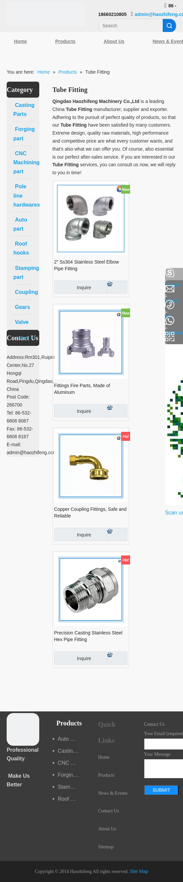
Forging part (71, 775)
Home (20, 41)
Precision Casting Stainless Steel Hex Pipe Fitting (88, 636)
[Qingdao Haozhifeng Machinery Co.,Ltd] (46, 14)
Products (65, 41)
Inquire (72, 287)
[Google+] (8, 308)
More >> (27, 338)
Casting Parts (71, 751)
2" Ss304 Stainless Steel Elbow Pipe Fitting (86, 265)
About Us (114, 41)
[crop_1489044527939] (23, 729)
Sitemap (105, 846)
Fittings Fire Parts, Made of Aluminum (82, 389)
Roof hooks (71, 799)
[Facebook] (8, 273)
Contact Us (108, 810)
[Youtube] (8, 326)
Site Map (139, 871)
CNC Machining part (71, 763)
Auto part (69, 739)
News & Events (112, 793)
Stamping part (71, 787)
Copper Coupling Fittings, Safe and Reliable (90, 512)
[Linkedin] (8, 291)
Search (169, 25)
